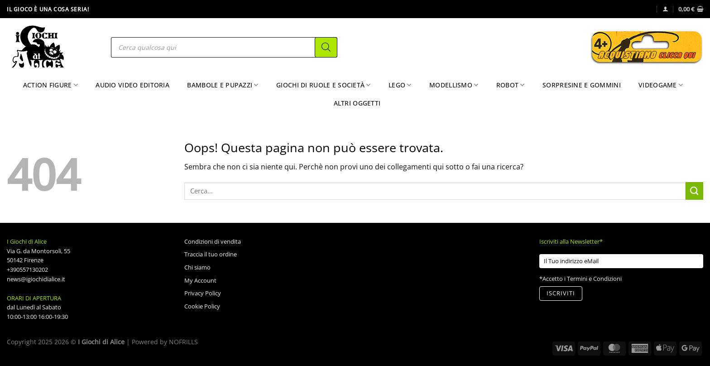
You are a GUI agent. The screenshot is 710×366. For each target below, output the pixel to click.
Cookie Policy (202, 306)
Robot (510, 85)
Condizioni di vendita (212, 241)
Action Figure (50, 85)
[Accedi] (665, 8)
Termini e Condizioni (594, 278)
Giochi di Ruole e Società (323, 85)
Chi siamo (197, 267)
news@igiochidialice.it (36, 279)
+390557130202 (27, 269)
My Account (200, 280)
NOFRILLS (183, 341)
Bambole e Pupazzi (222, 85)
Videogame (660, 85)
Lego (400, 85)
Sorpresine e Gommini (581, 85)
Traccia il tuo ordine (210, 254)
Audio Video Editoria (132, 85)
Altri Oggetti (357, 103)
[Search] (326, 47)
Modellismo (453, 85)
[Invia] (694, 191)
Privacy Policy (202, 293)
